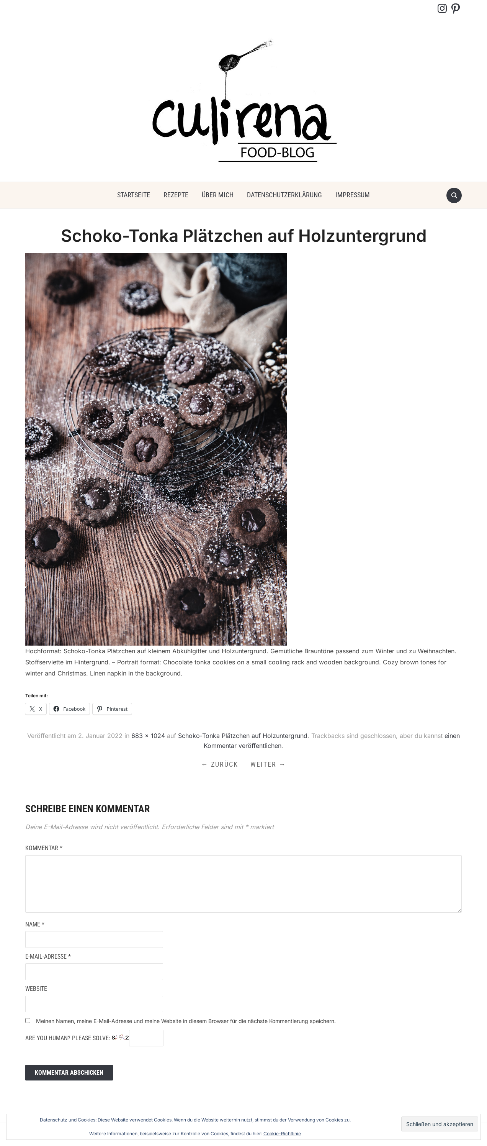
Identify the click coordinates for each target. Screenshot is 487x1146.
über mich (218, 195)
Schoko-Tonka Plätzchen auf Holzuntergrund (242, 735)
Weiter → (268, 764)
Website (36, 988)
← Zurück (219, 764)
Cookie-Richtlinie (282, 1133)
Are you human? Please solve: (94, 1038)
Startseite (133, 195)
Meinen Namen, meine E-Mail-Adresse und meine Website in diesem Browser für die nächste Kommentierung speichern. (186, 1021)
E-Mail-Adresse (48, 956)
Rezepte (175, 195)
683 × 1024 (148, 735)
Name (34, 924)
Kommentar (43, 848)
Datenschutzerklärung (284, 195)
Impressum (352, 195)
